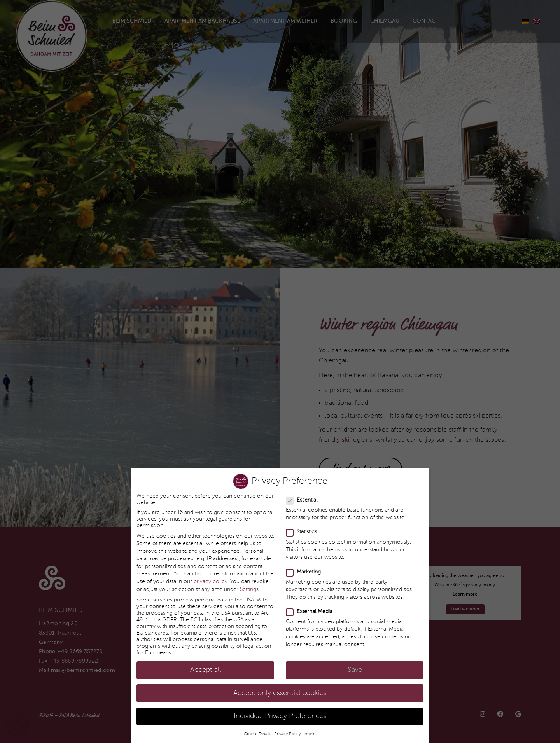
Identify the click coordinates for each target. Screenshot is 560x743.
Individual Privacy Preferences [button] (280, 709)
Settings (249, 582)
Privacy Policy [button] (287, 727)
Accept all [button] (205, 663)
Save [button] (355, 663)
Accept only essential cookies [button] (280, 686)
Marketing (304, 565)
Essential (302, 493)
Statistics (302, 525)
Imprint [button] (310, 727)
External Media (309, 605)
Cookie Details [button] (257, 727)
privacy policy (211, 575)
